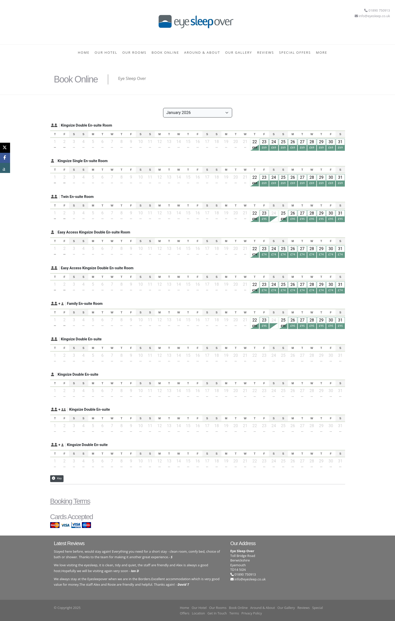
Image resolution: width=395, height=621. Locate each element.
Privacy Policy (251, 613)
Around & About (202, 52)
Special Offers (295, 52)
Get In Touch (217, 613)
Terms (234, 613)
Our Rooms (134, 52)
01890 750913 (243, 574)
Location (198, 613)
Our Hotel (106, 52)
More (321, 52)
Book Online (165, 52)
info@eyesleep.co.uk (250, 579)
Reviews (265, 52)
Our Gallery (238, 52)
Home (84, 52)
